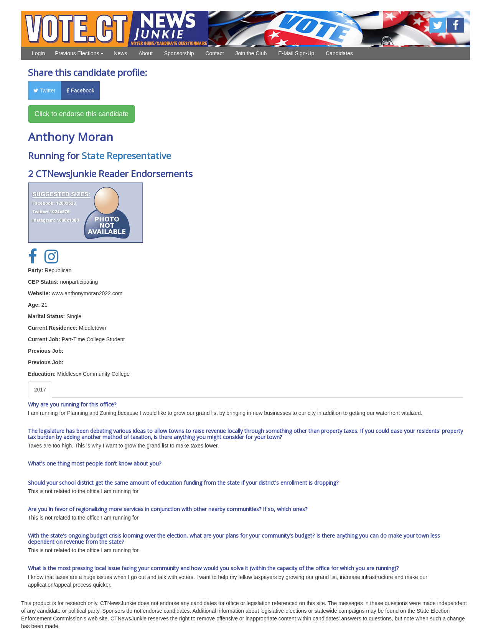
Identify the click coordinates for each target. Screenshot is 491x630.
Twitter (44, 90)
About (145, 53)
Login (38, 53)
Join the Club (251, 53)
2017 (40, 390)
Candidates (339, 53)
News (120, 53)
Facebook (80, 90)
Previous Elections (79, 53)
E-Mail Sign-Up (296, 53)
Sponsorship (179, 53)
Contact (214, 53)
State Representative (126, 155)
